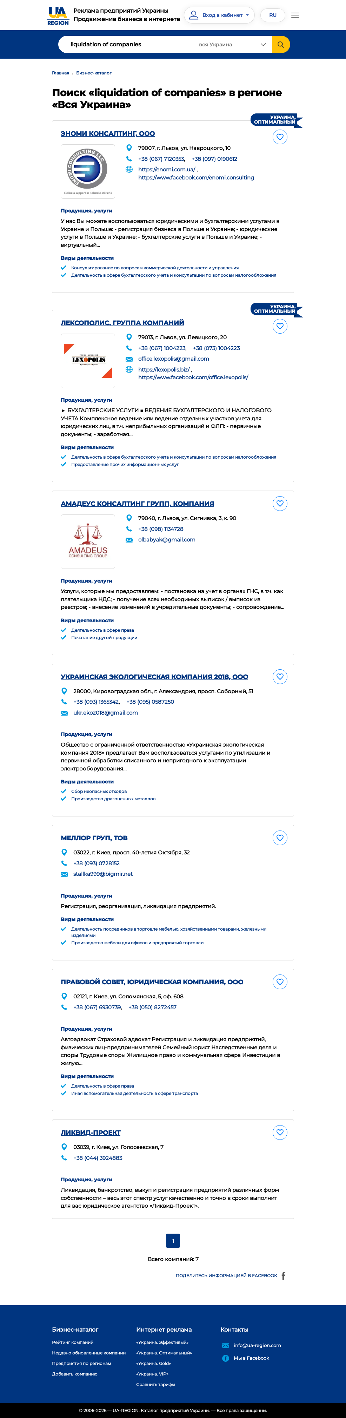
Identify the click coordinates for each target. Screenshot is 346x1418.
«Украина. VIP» (152, 1374)
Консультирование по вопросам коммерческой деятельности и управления (155, 267)
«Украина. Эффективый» (162, 1342)
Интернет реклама (164, 1329)
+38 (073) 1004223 (216, 348)
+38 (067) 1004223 (161, 348)
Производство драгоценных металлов (113, 798)
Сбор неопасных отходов (99, 791)
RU (273, 15)
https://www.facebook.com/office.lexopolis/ (193, 377)
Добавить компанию (74, 1374)
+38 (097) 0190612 (214, 159)
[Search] (126, 44)
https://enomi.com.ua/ (166, 169)
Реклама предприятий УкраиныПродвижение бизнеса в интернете (126, 14)
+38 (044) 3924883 (97, 1158)
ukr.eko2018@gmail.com (105, 712)
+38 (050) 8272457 (152, 1007)
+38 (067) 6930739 (97, 1007)
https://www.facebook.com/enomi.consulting (196, 177)
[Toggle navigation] (295, 15)
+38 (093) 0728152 (96, 863)
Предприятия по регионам (81, 1363)
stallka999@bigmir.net (103, 874)
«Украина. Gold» (153, 1363)
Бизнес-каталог (94, 73)
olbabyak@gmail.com (166, 539)
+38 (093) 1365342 (96, 701)
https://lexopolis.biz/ (163, 369)
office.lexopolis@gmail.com (173, 358)
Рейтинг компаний (72, 1342)
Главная (60, 73)
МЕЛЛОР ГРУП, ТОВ (94, 838)
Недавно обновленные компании (89, 1352)
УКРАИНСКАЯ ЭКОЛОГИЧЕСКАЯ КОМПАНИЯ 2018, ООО (154, 677)
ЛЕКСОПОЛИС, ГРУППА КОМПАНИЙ (122, 323)
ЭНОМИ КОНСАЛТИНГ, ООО (108, 134)
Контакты (234, 1329)
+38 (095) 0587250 (150, 701)
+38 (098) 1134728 (161, 529)
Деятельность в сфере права (102, 630)
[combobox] (233, 44)
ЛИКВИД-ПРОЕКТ (90, 1133)
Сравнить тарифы (155, 1384)
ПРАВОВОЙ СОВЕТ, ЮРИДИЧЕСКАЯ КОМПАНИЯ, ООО (152, 982)
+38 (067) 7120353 (161, 159)
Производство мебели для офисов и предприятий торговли (137, 942)
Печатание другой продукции (104, 637)
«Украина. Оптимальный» (164, 1352)
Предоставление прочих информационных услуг (125, 464)
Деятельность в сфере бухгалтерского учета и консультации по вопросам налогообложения (173, 275)
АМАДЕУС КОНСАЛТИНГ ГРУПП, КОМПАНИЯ (137, 504)
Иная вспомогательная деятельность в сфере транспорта (134, 1093)
